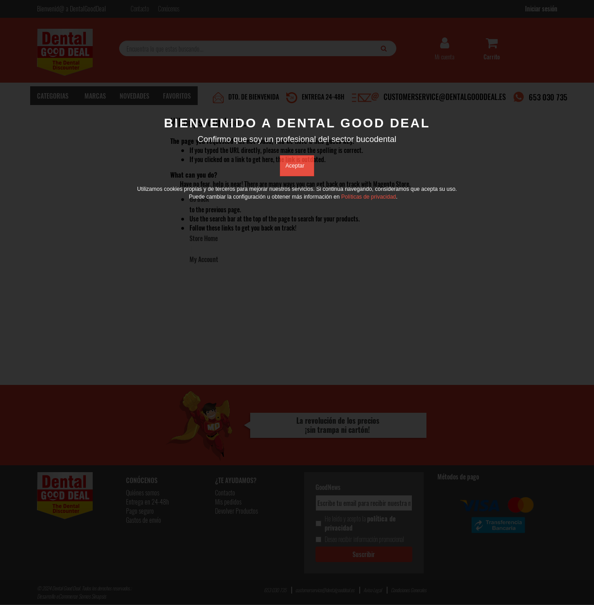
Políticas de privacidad (368, 197)
